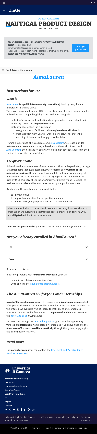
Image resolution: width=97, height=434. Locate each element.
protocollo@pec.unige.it (66, 417)
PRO (6, 397)
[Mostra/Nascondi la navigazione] (4, 10)
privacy (58, 428)
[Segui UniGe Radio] (33, 409)
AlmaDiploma (57, 142)
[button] (3, 2)
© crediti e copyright (18, 428)
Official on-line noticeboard (16, 386)
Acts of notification (12, 390)
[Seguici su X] (10, 409)
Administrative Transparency (16, 378)
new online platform (44, 321)
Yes (11, 259)
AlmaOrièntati (13, 149)
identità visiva (34, 428)
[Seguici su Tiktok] (25, 409)
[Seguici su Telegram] (29, 409)
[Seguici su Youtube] (14, 409)
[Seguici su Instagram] (18, 409)
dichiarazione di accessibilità (75, 428)
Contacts (8, 405)
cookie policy (48, 428)
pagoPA (8, 401)
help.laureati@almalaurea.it (44, 283)
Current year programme (80, 48)
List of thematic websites (15, 394)
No (11, 247)
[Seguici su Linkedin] (6, 409)
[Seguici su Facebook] (21, 409)
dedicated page (19, 315)
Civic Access (10, 382)
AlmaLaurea (12, 104)
